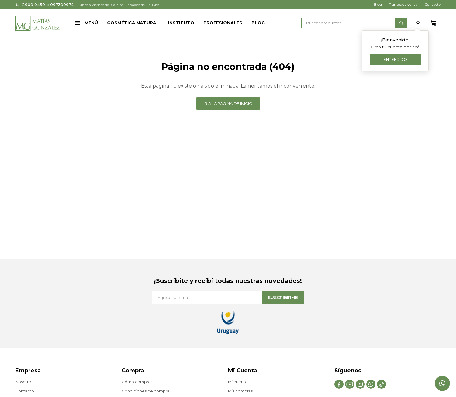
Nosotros (24, 381)
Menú (91, 23)
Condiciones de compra (145, 390)
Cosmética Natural (133, 23)
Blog (258, 23)
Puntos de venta (403, 4)
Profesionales (222, 23)
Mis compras (240, 390)
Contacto (432, 4)
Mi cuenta (237, 381)
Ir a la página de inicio (228, 103)
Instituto (181, 23)
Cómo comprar (137, 381)
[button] (401, 23)
